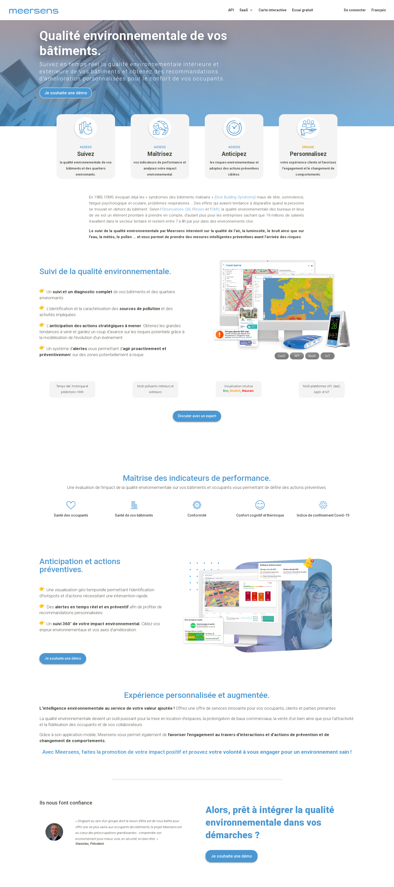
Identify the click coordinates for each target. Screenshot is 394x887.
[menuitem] (378, 14)
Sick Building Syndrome (235, 197)
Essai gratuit (302, 10)
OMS (216, 209)
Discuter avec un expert (197, 416)
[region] (328, 844)
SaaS (243, 10)
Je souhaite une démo (65, 92)
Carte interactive (272, 10)
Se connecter (355, 10)
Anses (199, 209)
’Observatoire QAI (175, 209)
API (231, 10)
